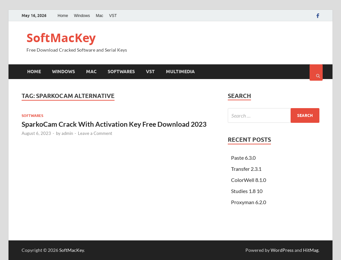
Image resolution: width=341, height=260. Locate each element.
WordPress (282, 250)
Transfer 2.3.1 (246, 169)
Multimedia (180, 71)
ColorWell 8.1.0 (248, 180)
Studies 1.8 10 (246, 191)
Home (63, 15)
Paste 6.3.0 (243, 157)
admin (67, 133)
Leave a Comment (95, 133)
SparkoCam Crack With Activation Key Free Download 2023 (114, 124)
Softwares (121, 71)
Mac (99, 15)
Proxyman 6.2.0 (248, 202)
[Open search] (316, 72)
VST (113, 15)
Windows (82, 15)
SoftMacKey (61, 38)
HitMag (310, 250)
